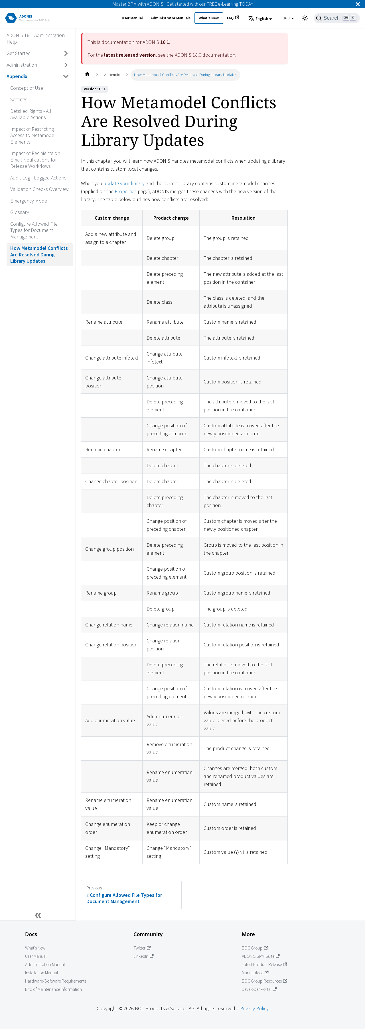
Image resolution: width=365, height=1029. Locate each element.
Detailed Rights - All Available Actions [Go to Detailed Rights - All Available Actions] (30, 114)
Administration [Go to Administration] (22, 65)
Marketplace (255, 972)
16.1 (286, 18)
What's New (209, 18)
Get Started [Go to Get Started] (19, 53)
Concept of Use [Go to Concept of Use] (26, 88)
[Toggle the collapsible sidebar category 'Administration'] (66, 65)
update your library (124, 183)
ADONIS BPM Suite (261, 956)
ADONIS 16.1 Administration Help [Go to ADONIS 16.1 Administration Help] (36, 38)
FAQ (233, 18)
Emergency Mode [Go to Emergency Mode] (28, 200)
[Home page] (87, 74)
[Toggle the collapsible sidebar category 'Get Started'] (66, 53)
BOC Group (255, 948)
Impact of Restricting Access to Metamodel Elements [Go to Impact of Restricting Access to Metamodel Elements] (33, 135)
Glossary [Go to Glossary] (19, 212)
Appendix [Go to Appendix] (17, 76)
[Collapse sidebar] (38, 914)
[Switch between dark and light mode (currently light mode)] (305, 18)
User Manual (132, 18)
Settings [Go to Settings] (18, 99)
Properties (126, 191)
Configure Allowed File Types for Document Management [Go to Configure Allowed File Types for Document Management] (34, 230)
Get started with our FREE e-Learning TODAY (210, 4)
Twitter (142, 948)
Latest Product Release (264, 964)
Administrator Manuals (170, 18)
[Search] (337, 18)
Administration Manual (45, 964)
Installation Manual (41, 972)
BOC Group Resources (264, 981)
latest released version (130, 55)
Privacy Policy (254, 1008)
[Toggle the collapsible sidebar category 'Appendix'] (66, 77)
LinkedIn (143, 956)
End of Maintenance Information (53, 989)
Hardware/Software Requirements (55, 981)
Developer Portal (259, 989)
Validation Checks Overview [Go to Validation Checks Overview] (39, 189)
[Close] (358, 4)
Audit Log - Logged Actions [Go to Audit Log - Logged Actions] (38, 177)
